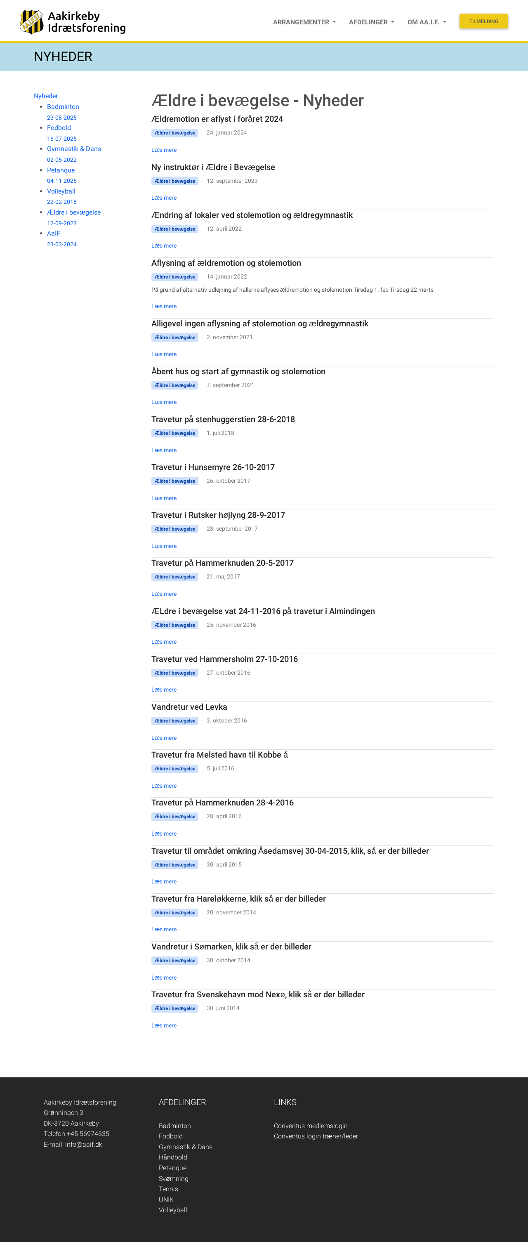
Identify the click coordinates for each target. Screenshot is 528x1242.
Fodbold (171, 1136)
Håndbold (173, 1157)
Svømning (174, 1179)
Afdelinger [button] (369, 22)
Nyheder (46, 96)
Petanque (172, 1168)
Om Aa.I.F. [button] (424, 22)
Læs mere (164, 149)
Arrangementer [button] (302, 22)
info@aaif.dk (83, 1144)
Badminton (175, 1126)
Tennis (168, 1189)
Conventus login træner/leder (316, 1136)
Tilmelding (483, 21)
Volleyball (173, 1210)
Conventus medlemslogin (311, 1126)
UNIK (166, 1200)
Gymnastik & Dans (185, 1147)
